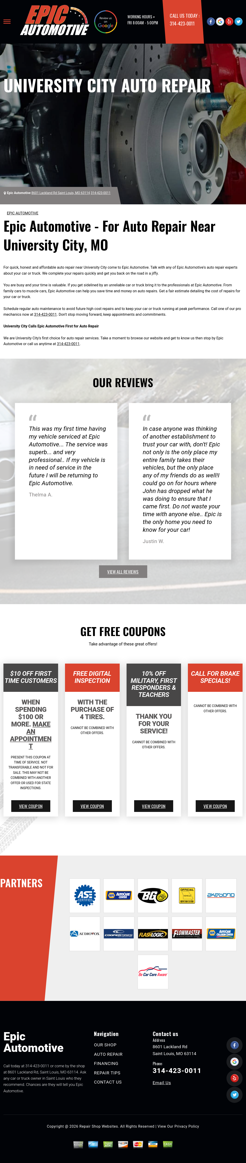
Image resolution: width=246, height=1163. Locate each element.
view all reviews (123, 571)
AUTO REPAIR (108, 1054)
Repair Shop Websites (98, 1126)
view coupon (30, 806)
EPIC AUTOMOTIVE (22, 213)
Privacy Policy (187, 1126)
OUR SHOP (105, 1045)
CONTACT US (108, 1082)
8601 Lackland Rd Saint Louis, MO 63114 (60, 193)
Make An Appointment (30, 735)
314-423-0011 (182, 23)
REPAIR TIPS (107, 1073)
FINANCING (106, 1063)
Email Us (162, 1083)
